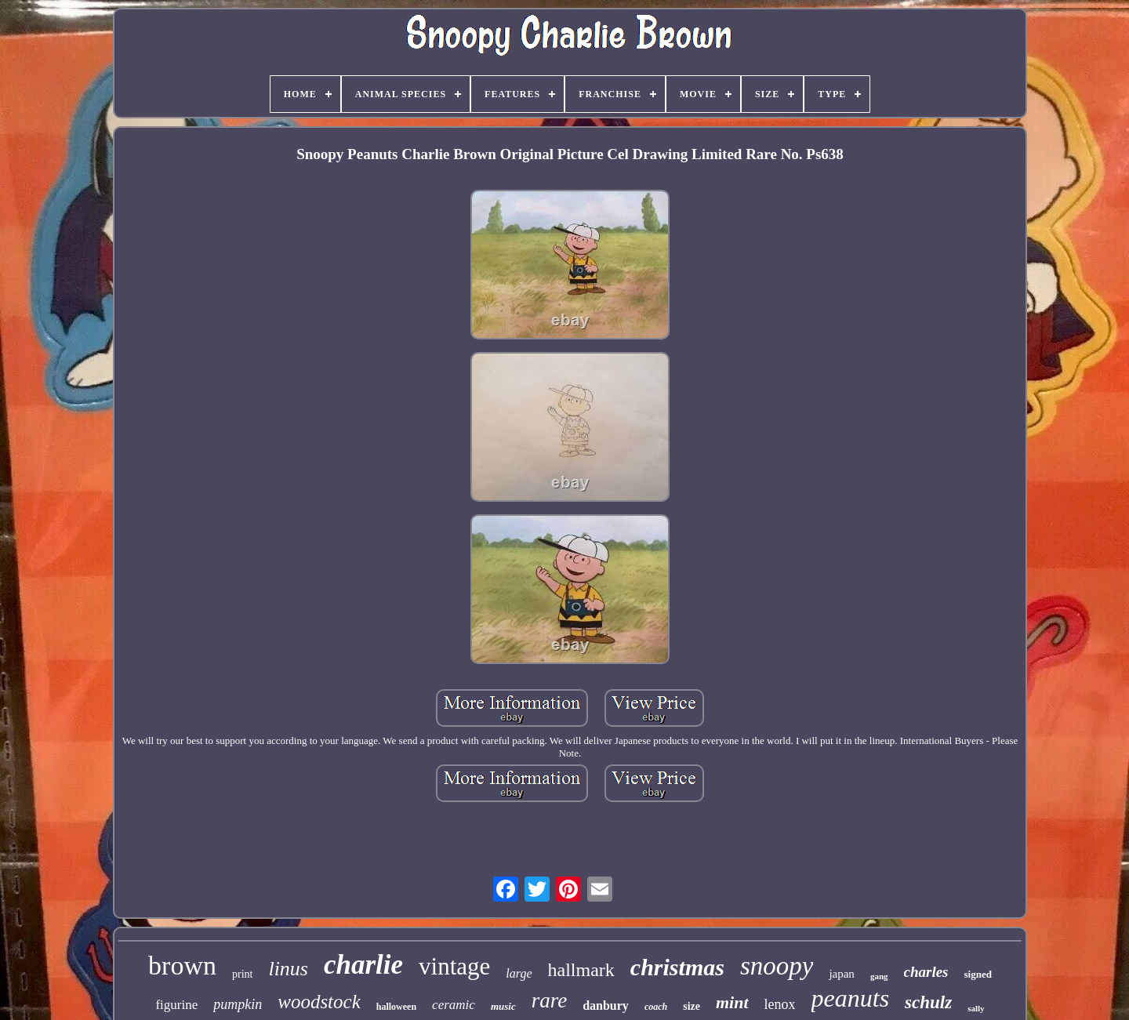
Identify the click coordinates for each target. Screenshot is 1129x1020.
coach (655, 1006)
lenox (780, 1004)
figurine (176, 1004)
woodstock (319, 1001)
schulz (928, 1002)
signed (978, 974)
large (519, 973)
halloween (396, 1006)
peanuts (850, 998)
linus (288, 968)
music (503, 1006)
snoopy (777, 966)
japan (841, 973)
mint (732, 1002)
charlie (363, 964)
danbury (606, 1005)
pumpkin (237, 1004)
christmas (677, 967)
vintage (454, 966)
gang (879, 976)
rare (550, 1000)
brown (182, 965)
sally (975, 1008)
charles (926, 972)
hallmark (581, 970)
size (691, 1006)
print (242, 974)
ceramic (453, 1004)
